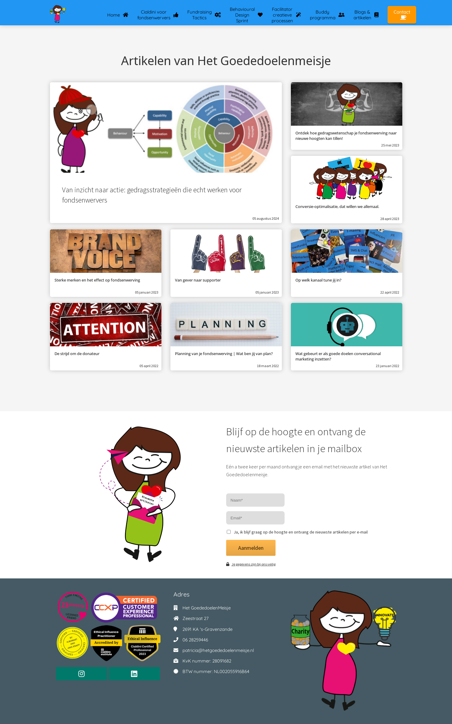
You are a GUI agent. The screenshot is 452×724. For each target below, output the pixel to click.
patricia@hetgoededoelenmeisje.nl (218, 650)
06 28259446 (195, 640)
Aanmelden (250, 547)
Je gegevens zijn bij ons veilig (251, 564)
